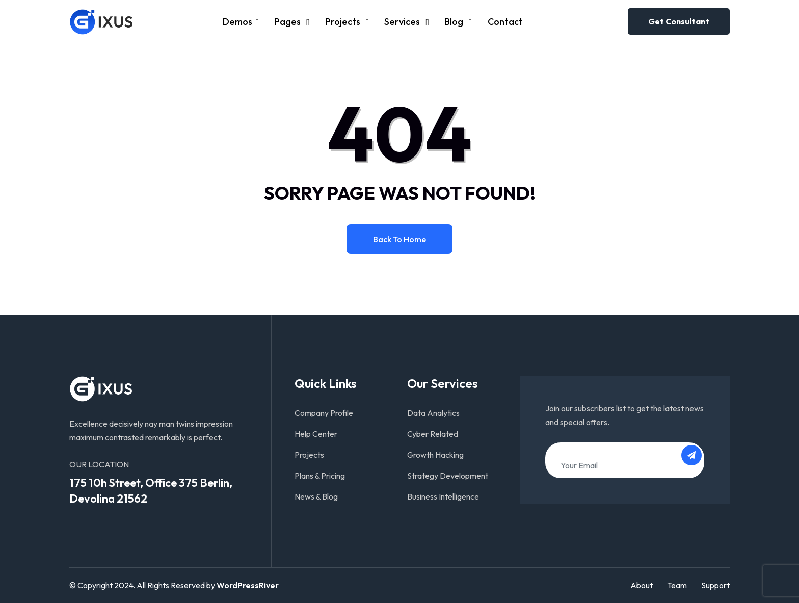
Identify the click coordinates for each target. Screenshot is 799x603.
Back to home (399, 239)
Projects (343, 22)
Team (677, 585)
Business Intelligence (443, 496)
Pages (288, 22)
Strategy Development (447, 475)
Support (715, 585)
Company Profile (324, 413)
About (641, 585)
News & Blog (316, 496)
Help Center (316, 434)
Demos (237, 22)
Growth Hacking (435, 455)
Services (403, 22)
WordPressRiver (248, 585)
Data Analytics (433, 413)
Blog (454, 22)
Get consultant (678, 21)
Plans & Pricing (320, 475)
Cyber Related (432, 434)
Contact (505, 22)
